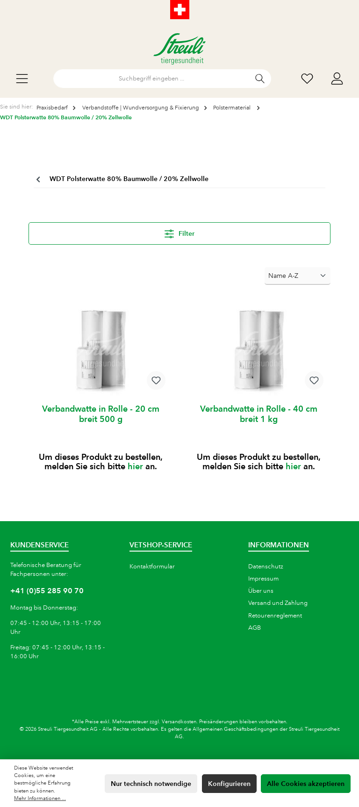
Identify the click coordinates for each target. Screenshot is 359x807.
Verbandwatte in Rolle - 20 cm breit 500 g (100, 414)
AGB (254, 628)
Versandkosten (179, 722)
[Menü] (22, 78)
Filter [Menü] (179, 232)
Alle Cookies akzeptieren (306, 783)
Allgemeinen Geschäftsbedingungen (235, 729)
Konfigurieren (229, 783)
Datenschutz (265, 566)
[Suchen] (260, 78)
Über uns (260, 591)
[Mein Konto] (337, 78)
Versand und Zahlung (278, 603)
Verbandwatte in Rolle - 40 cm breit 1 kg (258, 414)
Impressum (263, 578)
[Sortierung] (297, 276)
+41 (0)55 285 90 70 (47, 590)
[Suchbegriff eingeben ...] (151, 78)
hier (135, 466)
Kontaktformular (152, 566)
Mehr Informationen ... (40, 798)
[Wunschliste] (307, 78)
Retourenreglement (275, 615)
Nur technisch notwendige (151, 783)
